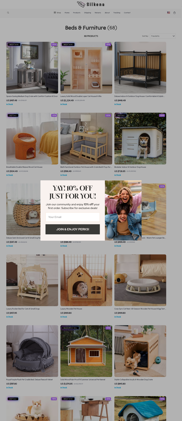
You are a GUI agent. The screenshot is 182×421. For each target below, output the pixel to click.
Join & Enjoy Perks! (72, 229)
